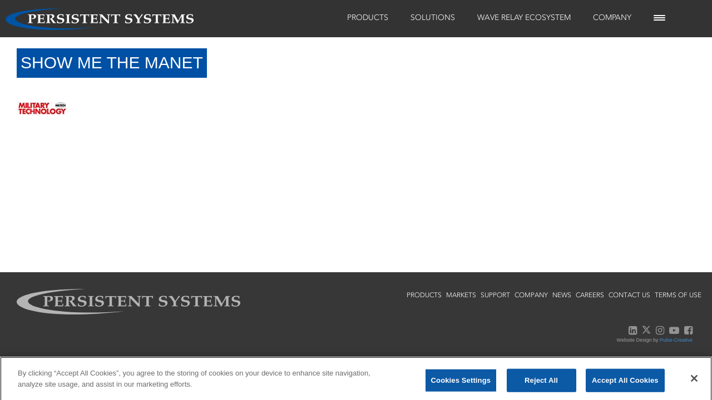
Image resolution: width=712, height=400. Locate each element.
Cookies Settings (461, 383)
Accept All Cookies (625, 383)
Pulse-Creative (676, 340)
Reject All (541, 383)
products (424, 295)
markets (461, 295)
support (495, 295)
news (561, 295)
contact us (629, 295)
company (531, 295)
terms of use (678, 295)
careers (590, 295)
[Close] (694, 381)
